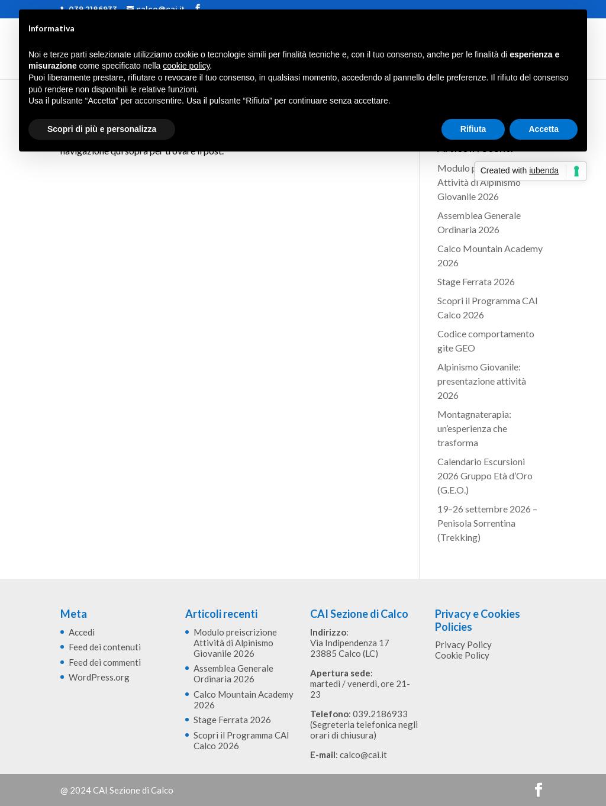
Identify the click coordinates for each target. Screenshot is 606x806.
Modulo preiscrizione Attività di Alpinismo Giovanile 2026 (480, 182)
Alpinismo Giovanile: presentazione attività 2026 (481, 381)
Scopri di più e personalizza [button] (101, 129)
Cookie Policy (462, 655)
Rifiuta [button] (473, 129)
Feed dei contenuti (105, 646)
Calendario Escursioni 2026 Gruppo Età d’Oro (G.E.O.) (485, 475)
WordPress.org (99, 677)
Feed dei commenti (105, 662)
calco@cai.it (363, 754)
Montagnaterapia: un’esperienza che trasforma (474, 428)
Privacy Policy (463, 644)
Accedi (82, 632)
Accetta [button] (543, 129)
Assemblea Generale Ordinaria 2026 (233, 673)
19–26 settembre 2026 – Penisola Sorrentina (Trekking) (487, 523)
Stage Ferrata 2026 (476, 281)
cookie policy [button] (186, 65)
